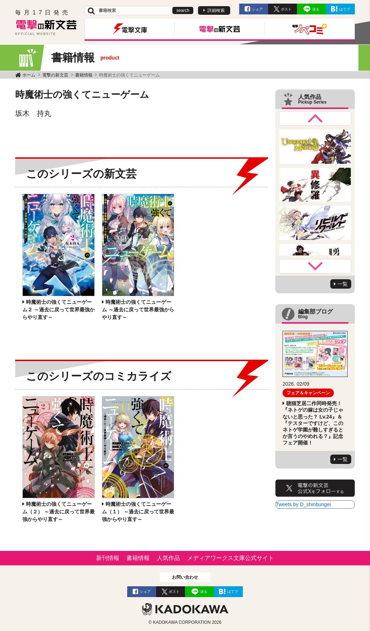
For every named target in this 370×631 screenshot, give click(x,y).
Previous (315, 118)
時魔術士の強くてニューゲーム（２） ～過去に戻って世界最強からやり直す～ (58, 511)
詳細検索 (216, 10)
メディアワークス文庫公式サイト (230, 558)
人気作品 (168, 558)
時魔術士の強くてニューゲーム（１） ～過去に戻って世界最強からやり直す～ (138, 511)
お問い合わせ (185, 577)
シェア (257, 9)
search (182, 10)
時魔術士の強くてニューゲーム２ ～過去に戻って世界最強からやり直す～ (58, 309)
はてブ (344, 9)
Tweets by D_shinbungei (303, 504)
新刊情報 (107, 558)
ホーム (28, 75)
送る (315, 9)
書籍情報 (83, 75)
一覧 (342, 284)
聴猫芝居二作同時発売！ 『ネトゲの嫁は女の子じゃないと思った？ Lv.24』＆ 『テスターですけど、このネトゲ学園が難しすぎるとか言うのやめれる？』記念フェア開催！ (313, 423)
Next (315, 266)
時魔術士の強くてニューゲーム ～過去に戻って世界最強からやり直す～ (138, 309)
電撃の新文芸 (55, 75)
